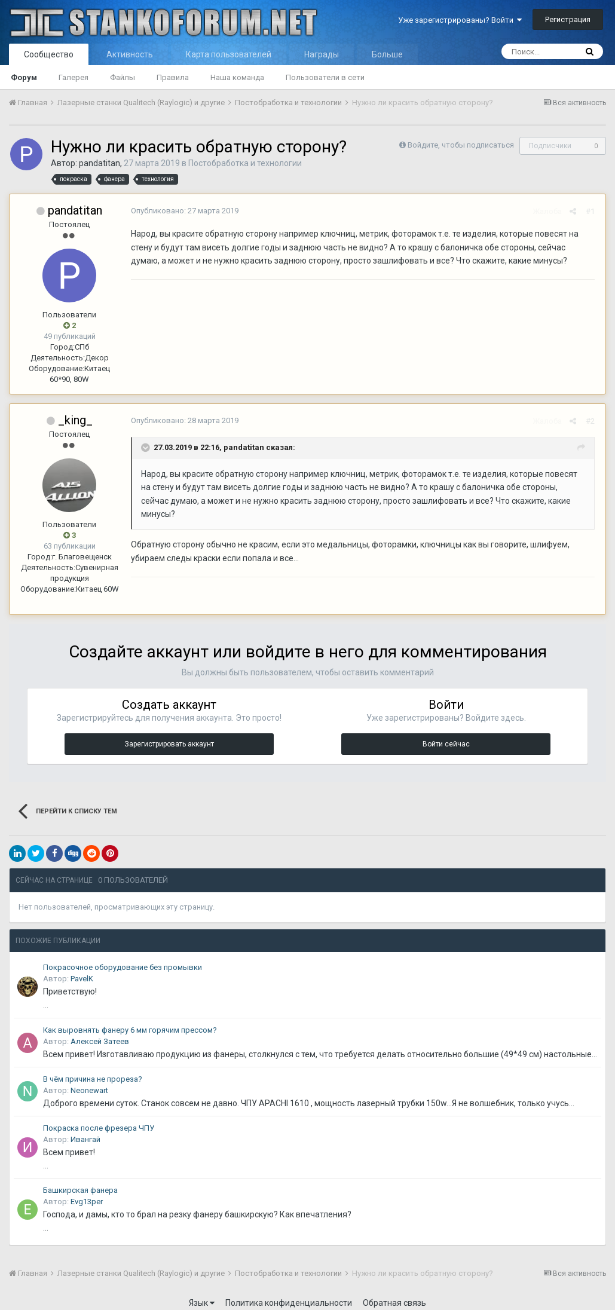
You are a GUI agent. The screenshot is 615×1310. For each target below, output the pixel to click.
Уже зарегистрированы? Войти (460, 20)
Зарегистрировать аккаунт (169, 733)
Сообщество (49, 54)
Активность (129, 54)
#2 (592, 421)
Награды (321, 54)
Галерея (73, 77)
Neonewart (89, 1079)
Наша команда (237, 77)
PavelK (82, 967)
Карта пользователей (228, 54)
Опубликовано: (183, 210)
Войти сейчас (446, 733)
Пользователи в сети (325, 77)
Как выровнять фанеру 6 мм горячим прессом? (130, 1019)
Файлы (122, 77)
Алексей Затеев (100, 1030)
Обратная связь (394, 1292)
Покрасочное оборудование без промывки (122, 956)
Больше (387, 54)
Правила (173, 77)
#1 (592, 211)
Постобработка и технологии (245, 163)
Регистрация (567, 19)
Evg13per (87, 1190)
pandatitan (99, 163)
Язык (202, 1292)
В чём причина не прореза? (92, 1068)
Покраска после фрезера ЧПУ (98, 1117)
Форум (24, 77)
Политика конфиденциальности (288, 1292)
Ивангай (85, 1128)
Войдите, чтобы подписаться (461, 144)
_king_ (75, 420)
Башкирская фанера (80, 1179)
